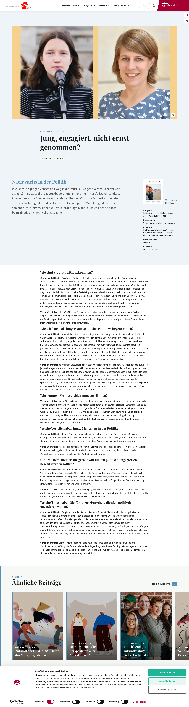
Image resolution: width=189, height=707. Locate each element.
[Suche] (144, 5)
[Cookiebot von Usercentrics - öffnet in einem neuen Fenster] (17, 702)
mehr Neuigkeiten (164, 584)
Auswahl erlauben (167, 681)
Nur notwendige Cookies (167, 690)
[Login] (153, 5)
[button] (173, 115)
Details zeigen (139, 702)
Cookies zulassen (167, 672)
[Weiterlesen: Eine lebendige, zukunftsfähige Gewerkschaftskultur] (146, 626)
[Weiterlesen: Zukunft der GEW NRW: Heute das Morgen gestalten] (37, 626)
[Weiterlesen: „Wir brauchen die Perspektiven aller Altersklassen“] (91, 626)
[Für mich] (170, 5)
